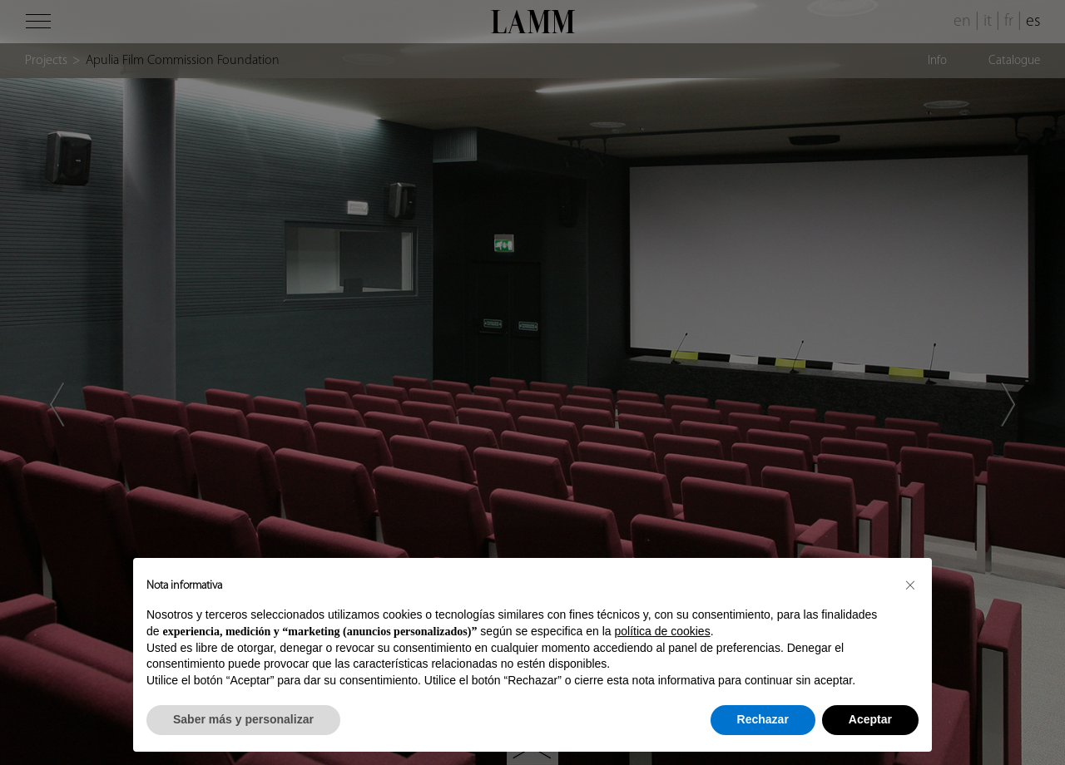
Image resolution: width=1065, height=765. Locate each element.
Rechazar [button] (763, 719)
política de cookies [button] (662, 631)
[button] (910, 584)
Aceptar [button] (870, 719)
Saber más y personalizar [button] (243, 719)
